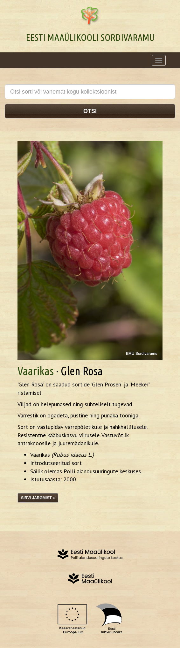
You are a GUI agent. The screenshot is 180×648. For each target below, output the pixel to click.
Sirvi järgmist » (38, 498)
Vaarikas (35, 370)
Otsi (90, 111)
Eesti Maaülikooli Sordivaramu (90, 37)
